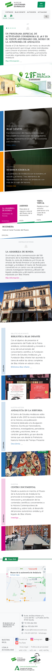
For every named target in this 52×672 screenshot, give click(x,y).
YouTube (22, 643)
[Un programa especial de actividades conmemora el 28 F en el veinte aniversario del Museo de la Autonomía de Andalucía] (6, 28)
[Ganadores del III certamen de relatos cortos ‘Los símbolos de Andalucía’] (12, 28)
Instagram (38, 639)
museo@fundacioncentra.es (36, 630)
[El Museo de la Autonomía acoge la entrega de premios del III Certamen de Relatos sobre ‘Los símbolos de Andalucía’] (8, 28)
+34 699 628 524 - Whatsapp (35, 633)
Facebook (23, 639)
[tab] (8, 214)
